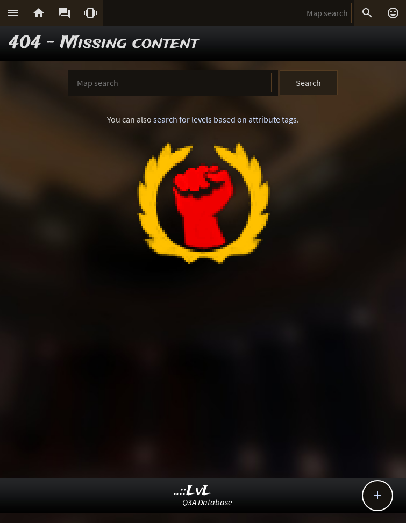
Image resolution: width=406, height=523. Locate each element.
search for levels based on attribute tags (225, 119)
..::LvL (193, 491)
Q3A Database (207, 502)
